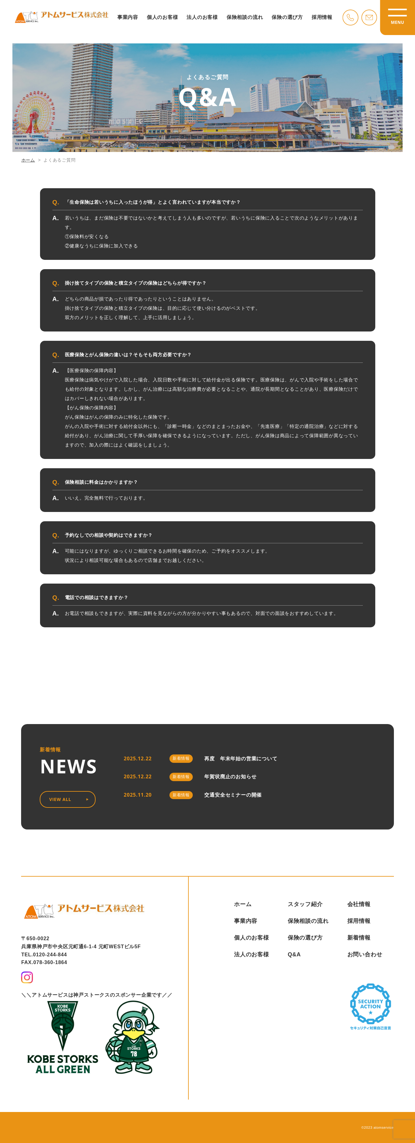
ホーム (28, 160)
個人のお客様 (162, 18)
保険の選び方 (286, 18)
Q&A (294, 954)
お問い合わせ (364, 954)
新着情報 (359, 938)
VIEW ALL (68, 799)
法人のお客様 (201, 18)
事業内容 (127, 18)
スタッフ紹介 (305, 904)
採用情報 (320, 18)
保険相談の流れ (243, 18)
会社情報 (359, 904)
